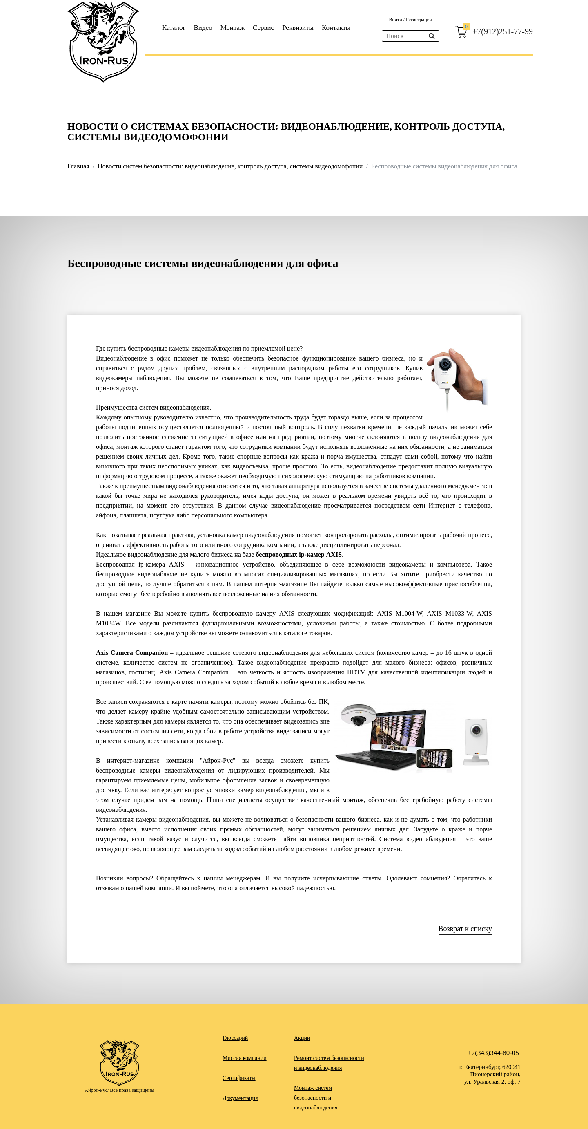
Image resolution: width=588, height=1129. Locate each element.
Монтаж (232, 27)
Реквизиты (298, 27)
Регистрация (419, 19)
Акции (302, 1038)
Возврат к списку (465, 929)
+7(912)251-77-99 (502, 31)
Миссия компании (245, 1058)
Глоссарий (235, 1038)
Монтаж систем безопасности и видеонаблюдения (315, 1098)
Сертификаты (239, 1078)
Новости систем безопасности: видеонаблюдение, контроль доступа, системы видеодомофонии (230, 166)
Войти (396, 19)
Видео (203, 27)
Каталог (174, 27)
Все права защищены (132, 1090)
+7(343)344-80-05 (493, 1053)
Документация (240, 1098)
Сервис (263, 27)
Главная (78, 166)
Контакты (336, 27)
